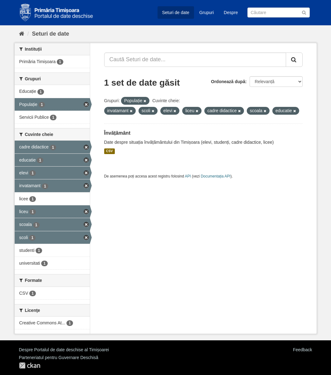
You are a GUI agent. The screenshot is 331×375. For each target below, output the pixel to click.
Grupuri (206, 12)
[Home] (21, 34)
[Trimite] (304, 12)
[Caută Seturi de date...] (195, 59)
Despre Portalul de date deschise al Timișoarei (64, 349)
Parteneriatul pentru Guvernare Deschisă (58, 357)
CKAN (29, 365)
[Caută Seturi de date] (278, 13)
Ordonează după (228, 81)
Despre (231, 12)
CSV (109, 151)
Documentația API (216, 176)
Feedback (302, 349)
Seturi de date (175, 12)
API (188, 176)
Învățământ (117, 133)
